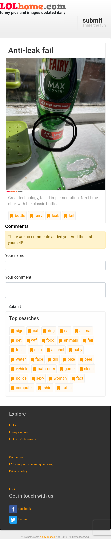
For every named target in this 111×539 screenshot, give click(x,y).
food (47, 340)
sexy (37, 378)
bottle (17, 215)
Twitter (18, 520)
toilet (18, 349)
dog (49, 330)
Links (12, 425)
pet (16, 340)
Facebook (20, 509)
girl (53, 359)
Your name (14, 255)
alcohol (55, 349)
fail (69, 215)
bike (69, 359)
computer (22, 387)
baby (75, 349)
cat (33, 330)
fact (78, 378)
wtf (31, 340)
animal (83, 330)
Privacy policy (18, 471)
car (64, 330)
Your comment (18, 277)
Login (13, 489)
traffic (64, 387)
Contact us (16, 457)
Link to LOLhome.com (23, 439)
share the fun (94, 22)
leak (53, 215)
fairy (36, 215)
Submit (14, 306)
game (67, 368)
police (19, 378)
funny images (47, 537)
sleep (86, 368)
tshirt (45, 387)
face (36, 359)
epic (36, 349)
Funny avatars (18, 432)
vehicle (19, 368)
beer (86, 359)
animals (68, 340)
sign (17, 330)
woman (58, 378)
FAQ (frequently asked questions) (31, 464)
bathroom (44, 368)
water (18, 359)
